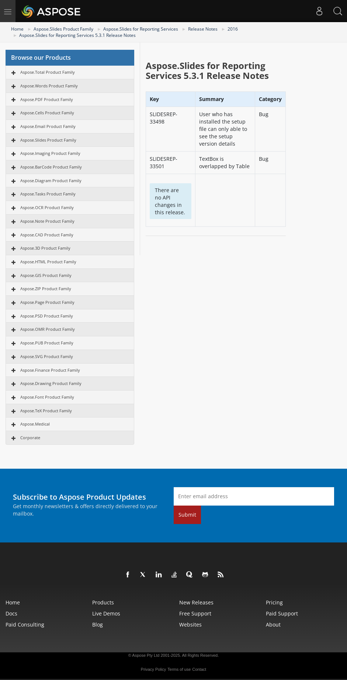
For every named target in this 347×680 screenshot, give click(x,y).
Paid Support (282, 613)
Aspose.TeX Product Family (46, 410)
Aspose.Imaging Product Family (50, 153)
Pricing (274, 602)
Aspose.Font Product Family (47, 397)
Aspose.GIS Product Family (46, 275)
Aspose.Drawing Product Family (50, 383)
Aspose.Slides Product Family (63, 29)
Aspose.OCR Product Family (47, 207)
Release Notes (203, 29)
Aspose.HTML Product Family (48, 261)
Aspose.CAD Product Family (46, 234)
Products (103, 602)
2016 (233, 29)
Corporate (30, 437)
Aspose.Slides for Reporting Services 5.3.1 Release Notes (77, 35)
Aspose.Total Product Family (47, 72)
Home (17, 29)
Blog (97, 624)
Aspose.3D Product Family (45, 248)
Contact (199, 669)
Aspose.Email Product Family (48, 126)
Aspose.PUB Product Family (46, 343)
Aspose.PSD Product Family (46, 316)
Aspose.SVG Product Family (46, 356)
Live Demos (106, 613)
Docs (11, 613)
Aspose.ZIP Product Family (45, 288)
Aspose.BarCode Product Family (51, 167)
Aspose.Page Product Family (47, 302)
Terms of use (179, 669)
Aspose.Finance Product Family (50, 370)
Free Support (195, 613)
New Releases (196, 602)
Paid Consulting (25, 624)
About (273, 624)
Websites (190, 624)
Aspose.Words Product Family (49, 86)
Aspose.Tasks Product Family (48, 194)
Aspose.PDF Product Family (46, 99)
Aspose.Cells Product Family (47, 112)
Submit (187, 514)
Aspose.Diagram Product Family (50, 180)
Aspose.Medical (35, 424)
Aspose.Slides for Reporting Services (140, 29)
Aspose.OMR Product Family (47, 329)
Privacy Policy (153, 669)
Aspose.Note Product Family (47, 221)
